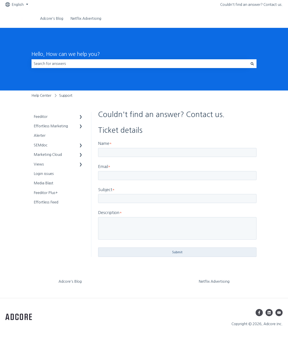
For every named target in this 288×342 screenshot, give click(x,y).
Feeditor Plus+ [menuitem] (46, 192)
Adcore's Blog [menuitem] (70, 281)
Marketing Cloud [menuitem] (48, 154)
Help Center (41, 95)
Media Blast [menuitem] (43, 183)
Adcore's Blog (51, 18)
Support (65, 95)
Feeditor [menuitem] (40, 116)
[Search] (252, 63)
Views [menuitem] (39, 164)
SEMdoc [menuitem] (40, 145)
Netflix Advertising (85, 18)
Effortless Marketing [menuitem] (51, 126)
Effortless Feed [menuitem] (46, 202)
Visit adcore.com (264, 18)
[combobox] (140, 63)
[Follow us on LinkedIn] (269, 312)
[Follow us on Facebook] (259, 312)
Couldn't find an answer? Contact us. (251, 4)
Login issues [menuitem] (44, 173)
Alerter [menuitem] (39, 135)
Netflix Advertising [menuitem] (214, 281)
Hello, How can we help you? (66, 54)
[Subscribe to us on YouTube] (279, 312)
